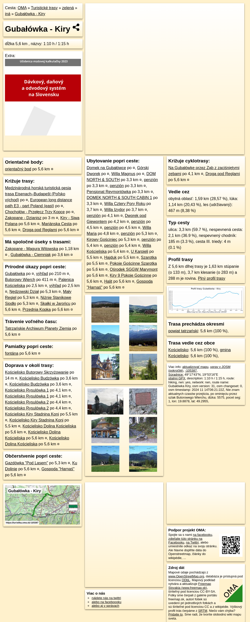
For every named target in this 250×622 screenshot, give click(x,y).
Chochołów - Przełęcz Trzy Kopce (35, 212)
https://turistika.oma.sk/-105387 (222, 150)
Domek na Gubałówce (106, 168)
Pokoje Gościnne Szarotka (133, 263)
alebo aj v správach (105, 606)
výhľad (42, 274)
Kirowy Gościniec (102, 239)
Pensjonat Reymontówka (109, 192)
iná (7, 14)
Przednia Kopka (36, 309)
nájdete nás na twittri (106, 598)
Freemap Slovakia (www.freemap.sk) (189, 585)
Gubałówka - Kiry (30, 14)
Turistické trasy (44, 8)
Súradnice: (176, 374)
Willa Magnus (123, 174)
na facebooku (202, 535)
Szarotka (149, 257)
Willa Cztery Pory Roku (124, 204)
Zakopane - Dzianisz (23, 218)
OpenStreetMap (159, 150)
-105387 (191, 370)
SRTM (202, 611)
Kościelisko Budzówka (39, 378)
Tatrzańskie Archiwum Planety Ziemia (38, 328)
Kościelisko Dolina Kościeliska (49, 426)
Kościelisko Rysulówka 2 (27, 402)
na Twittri (192, 542)
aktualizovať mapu (195, 367)
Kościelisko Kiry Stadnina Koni (32, 414)
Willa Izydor (114, 209)
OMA (22, 8)
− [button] (93, 19)
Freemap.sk (185, 150)
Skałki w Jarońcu (55, 303)
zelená (68, 8)
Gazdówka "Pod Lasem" (26, 463)
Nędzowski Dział (24, 291)
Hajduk (110, 257)
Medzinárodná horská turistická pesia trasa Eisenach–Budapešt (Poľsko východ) (38, 194)
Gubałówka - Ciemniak (30, 255)
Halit (108, 281)
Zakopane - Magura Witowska (31, 249)
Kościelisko (178, 350)
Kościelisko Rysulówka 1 (27, 390)
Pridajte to (175, 614)
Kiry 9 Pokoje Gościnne (130, 275)
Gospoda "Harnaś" (57, 469)
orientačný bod (18, 169)
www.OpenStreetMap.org (186, 576)
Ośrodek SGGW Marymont (134, 269)
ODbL (186, 580)
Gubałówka (15, 274)
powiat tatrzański (183, 331)
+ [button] (93, 11)
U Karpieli (139, 251)
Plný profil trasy (211, 278)
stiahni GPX (176, 378)
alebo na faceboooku (106, 602)
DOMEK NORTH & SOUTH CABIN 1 (119, 198)
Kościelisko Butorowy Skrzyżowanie (36, 372)
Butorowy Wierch (20, 279)
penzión (151, 180)
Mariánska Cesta (57, 224)
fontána (11, 353)
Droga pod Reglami (39, 230)
